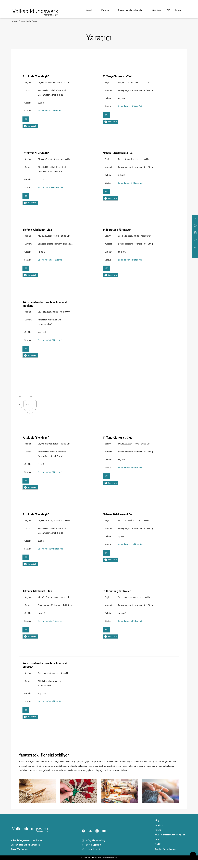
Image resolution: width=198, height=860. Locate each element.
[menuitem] (179, 10)
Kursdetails (30, 126)
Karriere (159, 825)
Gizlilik (158, 844)
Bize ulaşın (157, 10)
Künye (158, 830)
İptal (157, 839)
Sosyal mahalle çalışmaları (132, 9)
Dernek (91, 9)
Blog (157, 820)
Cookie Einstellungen (165, 849)
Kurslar (28, 21)
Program (107, 9)
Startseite (14, 21)
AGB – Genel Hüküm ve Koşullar (170, 834)
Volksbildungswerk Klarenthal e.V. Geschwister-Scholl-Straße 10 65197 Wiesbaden (27, 845)
